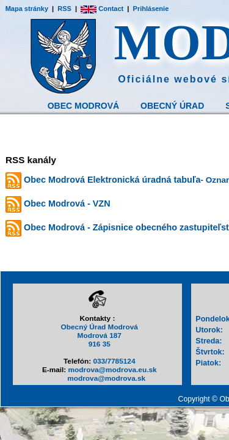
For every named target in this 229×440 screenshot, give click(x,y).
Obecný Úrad (172, 106)
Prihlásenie (151, 8)
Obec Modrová (83, 106)
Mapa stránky (26, 8)
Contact (102, 8)
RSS (64, 8)
